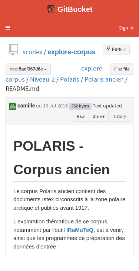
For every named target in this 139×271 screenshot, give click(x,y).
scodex (32, 52)
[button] (8, 27)
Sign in (126, 27)
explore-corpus (71, 52)
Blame (99, 116)
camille (26, 105)
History (119, 116)
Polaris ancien (104, 79)
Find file (121, 69)
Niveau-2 (42, 79)
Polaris (69, 79)
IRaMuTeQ (79, 230)
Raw (81, 116)
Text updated (107, 105)
